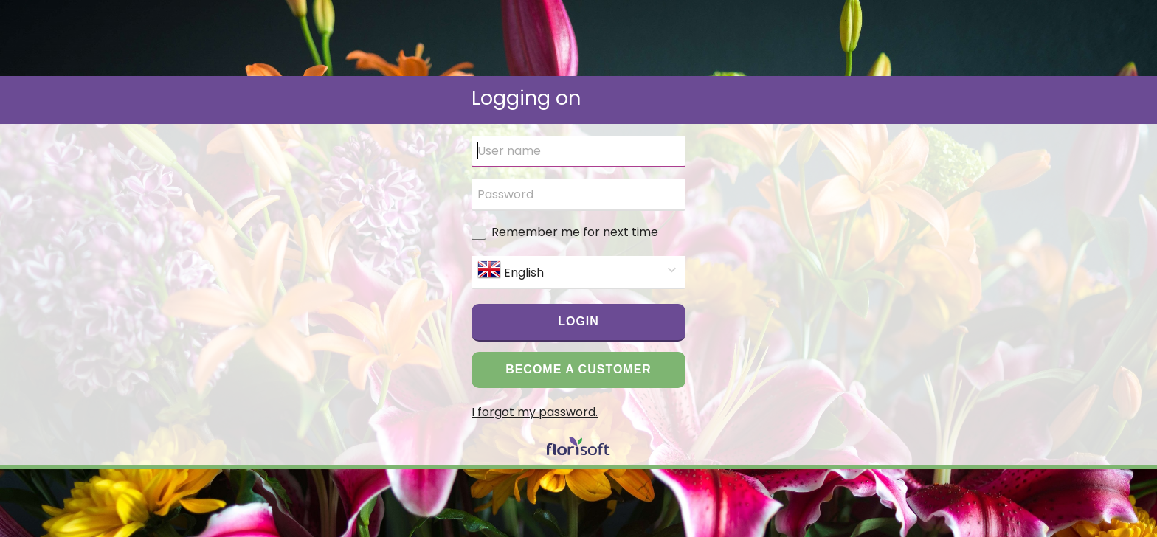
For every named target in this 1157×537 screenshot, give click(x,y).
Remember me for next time (574, 232)
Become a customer (578, 369)
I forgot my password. (535, 411)
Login (578, 321)
